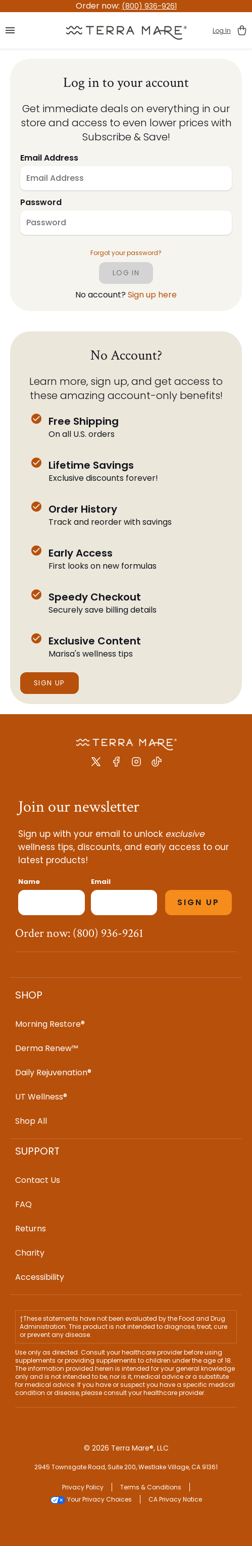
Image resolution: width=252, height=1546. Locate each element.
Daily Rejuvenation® (53, 1072)
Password (41, 202)
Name (29, 881)
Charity (29, 1253)
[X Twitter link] (96, 765)
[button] (10, 30)
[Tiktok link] (156, 765)
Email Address (49, 158)
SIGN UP (198, 902)
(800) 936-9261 (149, 6)
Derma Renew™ (46, 1048)
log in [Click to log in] (126, 273)
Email (101, 881)
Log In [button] (222, 30)
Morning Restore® (50, 1024)
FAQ (23, 1204)
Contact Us (37, 1180)
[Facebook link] (116, 765)
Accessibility (39, 1277)
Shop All (31, 1121)
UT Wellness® (41, 1097)
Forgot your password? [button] (126, 253)
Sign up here (152, 295)
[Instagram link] (136, 765)
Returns (30, 1228)
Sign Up (49, 683)
